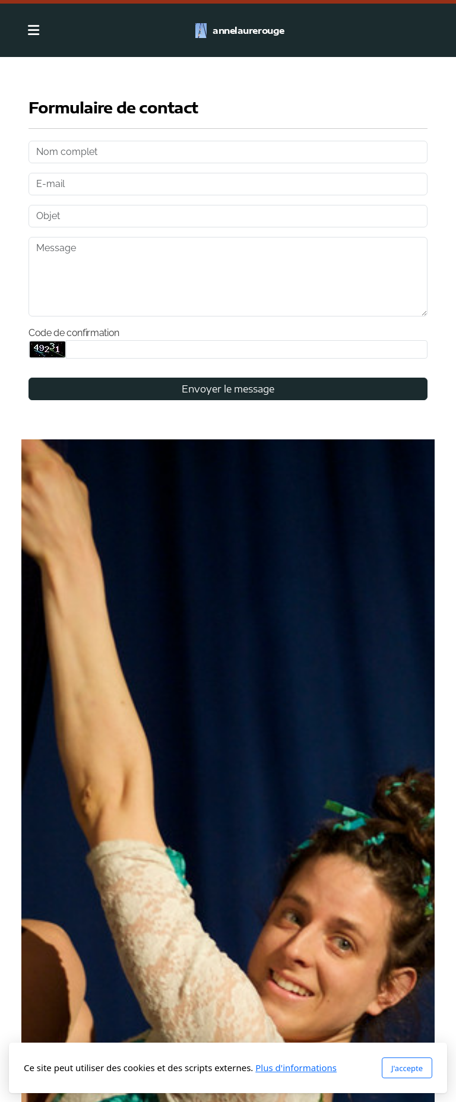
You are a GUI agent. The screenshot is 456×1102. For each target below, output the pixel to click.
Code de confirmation (73, 332)
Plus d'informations (296, 1068)
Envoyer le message (228, 389)
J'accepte (407, 1068)
